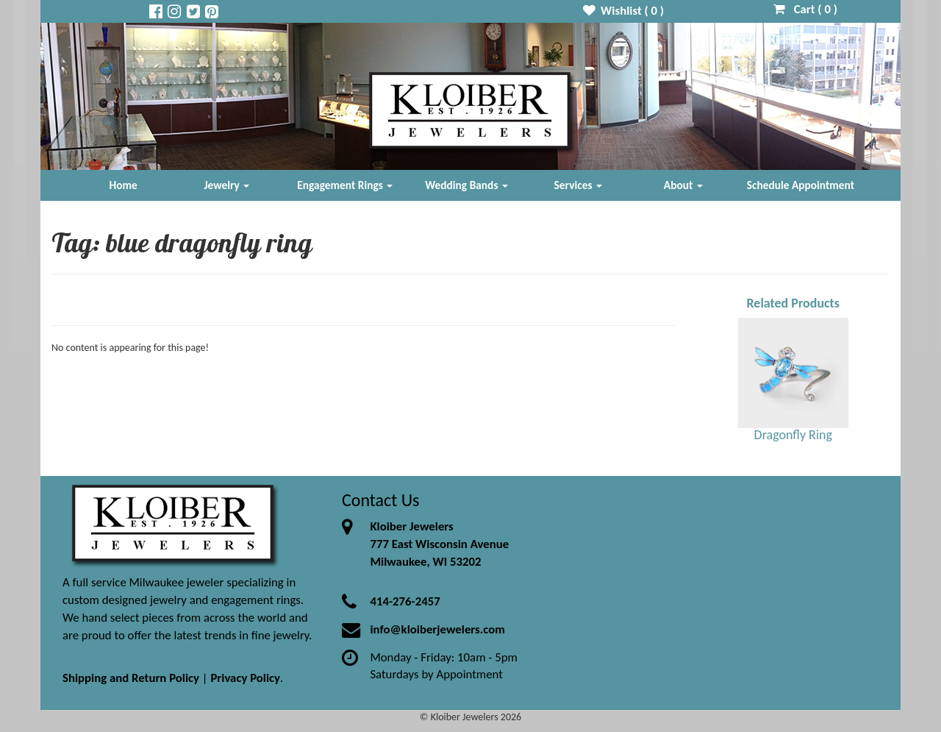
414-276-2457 (405, 601)
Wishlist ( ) (624, 10)
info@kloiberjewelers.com (437, 629)
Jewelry (226, 185)
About (683, 185)
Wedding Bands (466, 185)
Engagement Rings (345, 185)
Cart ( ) (805, 9)
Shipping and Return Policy (130, 678)
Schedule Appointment (800, 185)
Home (123, 185)
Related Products (793, 303)
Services (578, 185)
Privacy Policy (245, 678)
